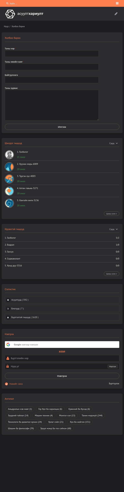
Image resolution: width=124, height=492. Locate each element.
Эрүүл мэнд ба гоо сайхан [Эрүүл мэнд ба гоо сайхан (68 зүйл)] (55, 428)
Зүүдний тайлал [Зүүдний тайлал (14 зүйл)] (18, 415)
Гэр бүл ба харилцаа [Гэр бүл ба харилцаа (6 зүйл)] (50, 409)
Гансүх (10, 251)
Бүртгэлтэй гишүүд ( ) (25, 317)
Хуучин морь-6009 (28, 163)
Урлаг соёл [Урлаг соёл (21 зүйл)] (55, 421)
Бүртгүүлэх (114, 383)
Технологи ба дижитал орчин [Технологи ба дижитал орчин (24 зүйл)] (25, 421)
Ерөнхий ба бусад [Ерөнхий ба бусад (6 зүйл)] (79, 409)
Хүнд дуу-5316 (14, 265)
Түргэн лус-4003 (27, 176)
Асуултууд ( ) (20, 299)
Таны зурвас (11, 88)
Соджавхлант (13, 258)
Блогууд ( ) (17, 308)
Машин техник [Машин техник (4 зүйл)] (44, 415)
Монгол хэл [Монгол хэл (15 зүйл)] (67, 415)
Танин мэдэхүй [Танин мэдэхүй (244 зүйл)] (92, 415)
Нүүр (6, 26)
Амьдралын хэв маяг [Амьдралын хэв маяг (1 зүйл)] (20, 409)
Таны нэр (10, 48)
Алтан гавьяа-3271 (28, 188)
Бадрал (10, 244)
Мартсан (112, 366)
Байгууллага (11, 74)
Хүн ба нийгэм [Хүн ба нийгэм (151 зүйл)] (80, 421)
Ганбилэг (23, 151)
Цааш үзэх (111, 213)
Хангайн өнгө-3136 (29, 200)
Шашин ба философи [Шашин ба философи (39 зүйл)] (21, 428)
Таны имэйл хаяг (14, 61)
